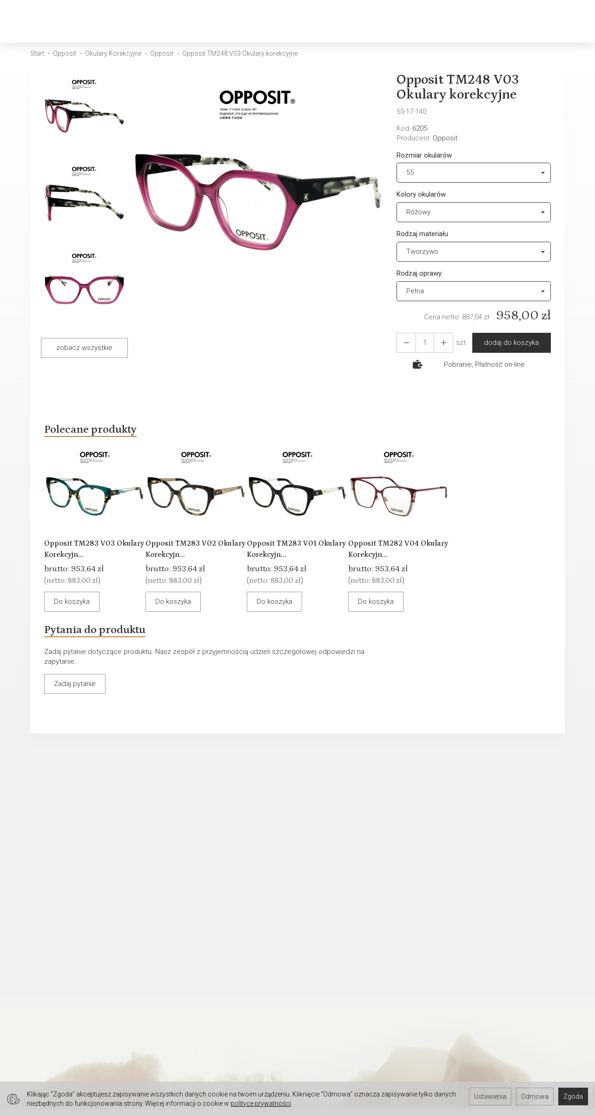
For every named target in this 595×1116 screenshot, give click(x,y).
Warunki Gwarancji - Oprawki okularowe (226, 956)
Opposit (445, 138)
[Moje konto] (538, 21)
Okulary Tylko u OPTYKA (66, 948)
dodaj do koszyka (507, 342)
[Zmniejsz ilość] (438, 343)
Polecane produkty (102, 431)
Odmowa (535, 1096)
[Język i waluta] (562, 21)
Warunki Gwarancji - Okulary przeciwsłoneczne (208, 939)
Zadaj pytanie (75, 718)
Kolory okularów (421, 194)
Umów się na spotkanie (66, 1068)
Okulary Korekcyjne (158, 21)
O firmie (42, 923)
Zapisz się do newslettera (206, 1044)
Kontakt (42, 935)
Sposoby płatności (333, 948)
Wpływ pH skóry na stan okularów (218, 968)
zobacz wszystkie (84, 347)
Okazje (410, 21)
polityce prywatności (261, 1103)
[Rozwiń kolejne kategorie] (444, 21)
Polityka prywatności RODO (345, 960)
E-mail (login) (356, 822)
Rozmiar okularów (424, 155)
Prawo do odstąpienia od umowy (354, 972)
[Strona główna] (55, 21)
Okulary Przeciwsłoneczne (268, 21)
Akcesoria (358, 21)
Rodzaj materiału (422, 234)
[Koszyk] (514, 21)
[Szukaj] (490, 21)
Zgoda (573, 1096)
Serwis (177, 923)
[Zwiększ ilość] (404, 343)
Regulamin (319, 923)
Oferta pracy (322, 1055)
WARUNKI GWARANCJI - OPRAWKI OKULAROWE (354, 988)
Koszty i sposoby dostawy (344, 935)
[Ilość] (421, 343)
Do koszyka (80, 624)
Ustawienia (490, 1096)
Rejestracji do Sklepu (63, 1044)
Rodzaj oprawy (419, 273)
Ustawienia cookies (60, 960)
